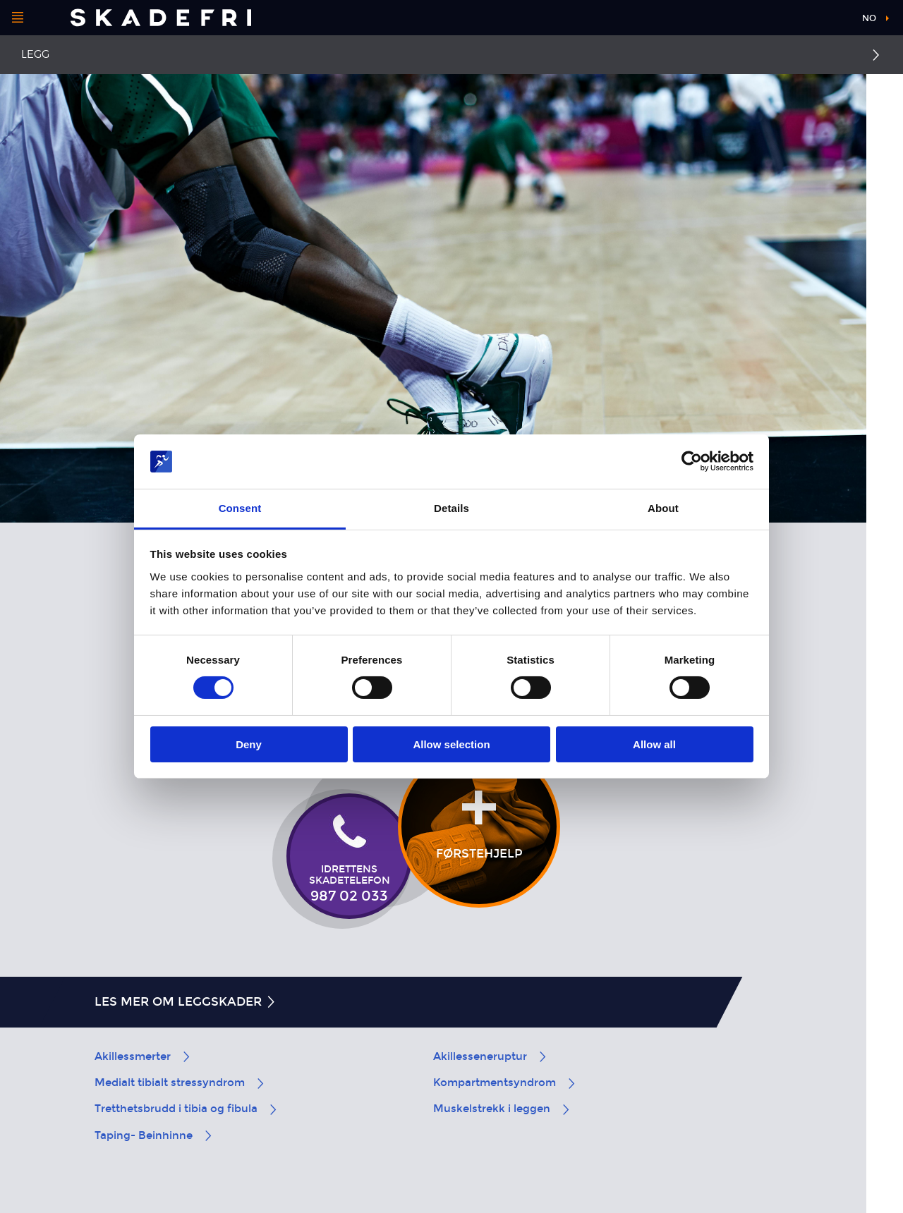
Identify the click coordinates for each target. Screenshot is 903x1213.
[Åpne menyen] (17, 17)
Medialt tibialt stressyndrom (180, 1082)
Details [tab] (451, 508)
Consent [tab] (240, 508)
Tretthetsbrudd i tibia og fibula (187, 1108)
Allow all (654, 744)
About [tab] (663, 508)
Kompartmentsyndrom (505, 1082)
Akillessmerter (143, 1056)
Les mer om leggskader (186, 1001)
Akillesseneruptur (490, 1056)
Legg (35, 54)
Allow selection (451, 744)
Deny (249, 744)
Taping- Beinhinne (154, 1135)
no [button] (869, 18)
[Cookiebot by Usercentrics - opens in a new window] (691, 461)
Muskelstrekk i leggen (502, 1108)
